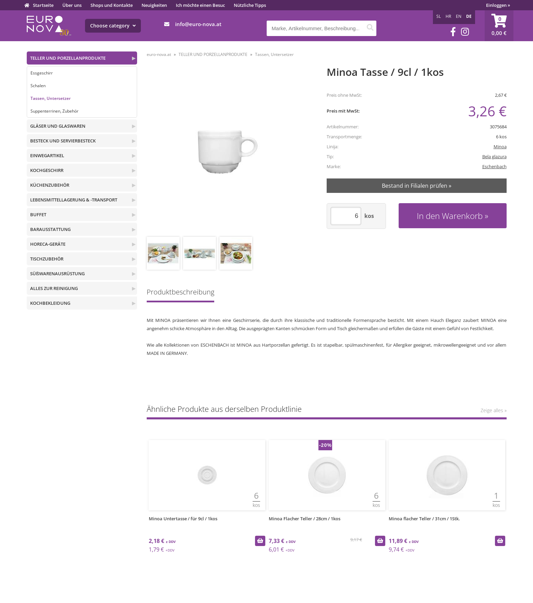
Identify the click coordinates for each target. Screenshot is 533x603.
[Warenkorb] (499, 25)
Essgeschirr (42, 73)
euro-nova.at (159, 54)
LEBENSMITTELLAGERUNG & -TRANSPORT (73, 200)
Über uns (72, 5)
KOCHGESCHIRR (46, 170)
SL (438, 16)
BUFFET (38, 214)
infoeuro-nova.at (198, 24)
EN (458, 16)
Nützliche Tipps (250, 5)
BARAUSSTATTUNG (50, 229)
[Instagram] (465, 31)
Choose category (113, 25)
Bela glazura (494, 156)
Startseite (43, 5)
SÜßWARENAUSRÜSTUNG (57, 273)
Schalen (38, 86)
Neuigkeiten (154, 5)
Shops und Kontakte (111, 5)
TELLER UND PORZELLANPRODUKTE (68, 58)
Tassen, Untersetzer (51, 98)
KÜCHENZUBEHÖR (49, 185)
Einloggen (498, 5)
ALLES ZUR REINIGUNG (54, 288)
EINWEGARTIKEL (47, 155)
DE (469, 16)
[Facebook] (453, 31)
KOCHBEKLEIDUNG (50, 303)
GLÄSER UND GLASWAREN (57, 126)
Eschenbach (494, 166)
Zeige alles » (494, 410)
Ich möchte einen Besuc (200, 5)
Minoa (500, 146)
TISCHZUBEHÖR (46, 259)
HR (448, 16)
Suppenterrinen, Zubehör (54, 111)
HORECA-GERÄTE (47, 244)
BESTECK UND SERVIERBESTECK (63, 141)
